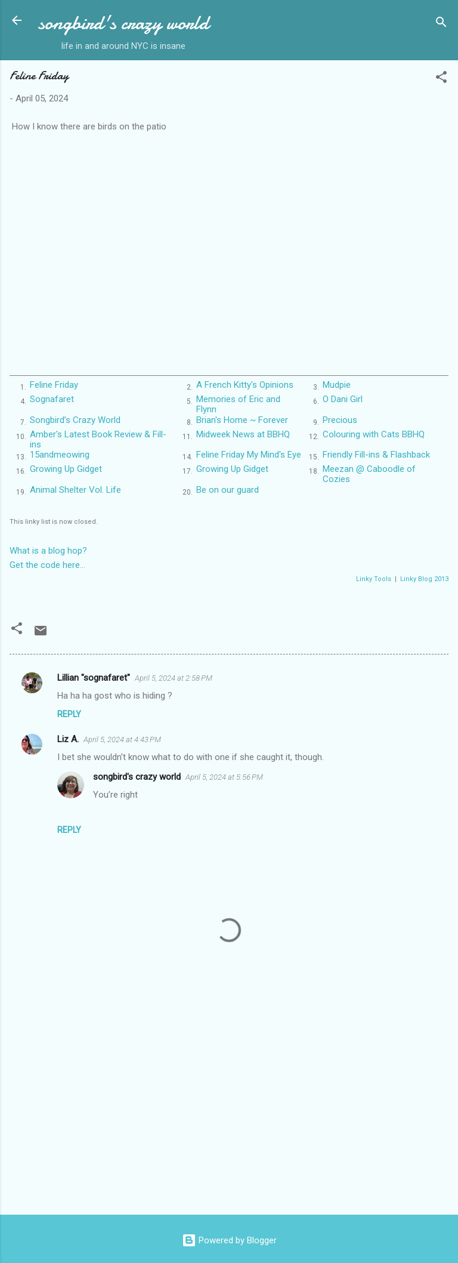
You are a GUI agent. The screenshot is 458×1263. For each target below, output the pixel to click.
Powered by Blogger (229, 1240)
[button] (441, 79)
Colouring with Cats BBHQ (374, 434)
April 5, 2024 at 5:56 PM (224, 777)
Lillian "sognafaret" (93, 677)
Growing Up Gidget (66, 469)
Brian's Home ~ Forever (242, 420)
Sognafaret (52, 399)
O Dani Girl (343, 399)
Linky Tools (373, 579)
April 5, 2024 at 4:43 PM (122, 739)
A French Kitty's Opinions (244, 384)
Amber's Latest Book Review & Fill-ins (98, 439)
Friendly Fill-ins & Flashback (376, 454)
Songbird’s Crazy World (75, 420)
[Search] (441, 24)
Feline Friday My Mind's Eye (248, 454)
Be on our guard (227, 489)
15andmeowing (59, 454)
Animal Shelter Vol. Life (75, 489)
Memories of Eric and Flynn (238, 404)
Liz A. (68, 739)
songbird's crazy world (123, 23)
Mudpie (337, 384)
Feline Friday (54, 384)
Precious (340, 420)
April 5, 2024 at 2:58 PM (173, 678)
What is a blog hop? (48, 550)
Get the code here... (47, 565)
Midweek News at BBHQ (243, 434)
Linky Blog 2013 (424, 579)
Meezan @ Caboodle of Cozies (369, 474)
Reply (69, 714)
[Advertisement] (229, 1112)
